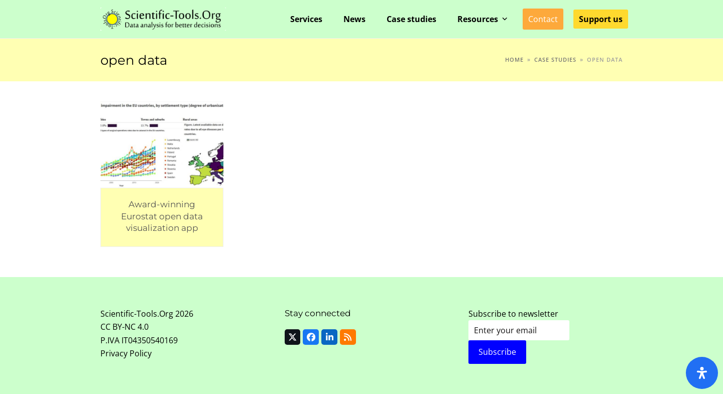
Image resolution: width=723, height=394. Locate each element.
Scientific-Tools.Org (136, 313)
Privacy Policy (126, 353)
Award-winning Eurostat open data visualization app (162, 216)
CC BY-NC (118, 326)
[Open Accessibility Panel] (702, 373)
